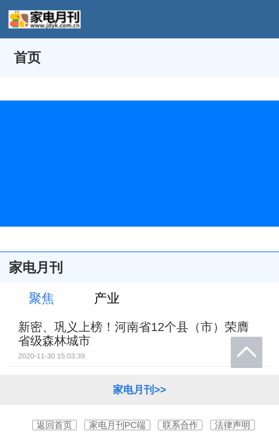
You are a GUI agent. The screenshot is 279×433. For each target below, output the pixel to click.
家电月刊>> (139, 389)
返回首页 (54, 425)
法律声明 (232, 425)
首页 (27, 57)
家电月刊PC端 (117, 425)
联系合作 (180, 425)
